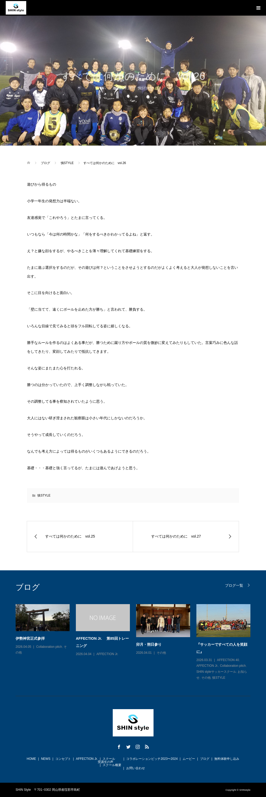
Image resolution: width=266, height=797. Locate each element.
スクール (109, 759)
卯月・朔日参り (149, 644)
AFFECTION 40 (228, 660)
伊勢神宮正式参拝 (30, 638)
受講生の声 (105, 762)
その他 (161, 653)
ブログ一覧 (234, 585)
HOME (31, 759)
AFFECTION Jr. (107, 654)
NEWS (45, 759)
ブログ (204, 759)
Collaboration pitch (49, 647)
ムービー (189, 759)
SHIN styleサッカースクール (216, 672)
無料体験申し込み (226, 759)
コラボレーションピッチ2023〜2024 (151, 759)
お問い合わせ (135, 768)
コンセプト (63, 759)
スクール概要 (112, 765)
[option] (136, 642)
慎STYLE (145, 88)
